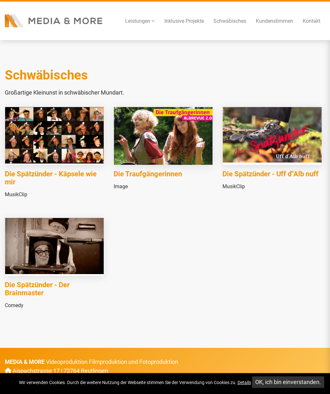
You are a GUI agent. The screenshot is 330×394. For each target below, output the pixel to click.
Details (244, 382)
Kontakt (311, 21)
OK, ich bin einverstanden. (288, 382)
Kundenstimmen (274, 21)
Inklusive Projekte (184, 21)
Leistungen (140, 21)
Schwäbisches (229, 21)
